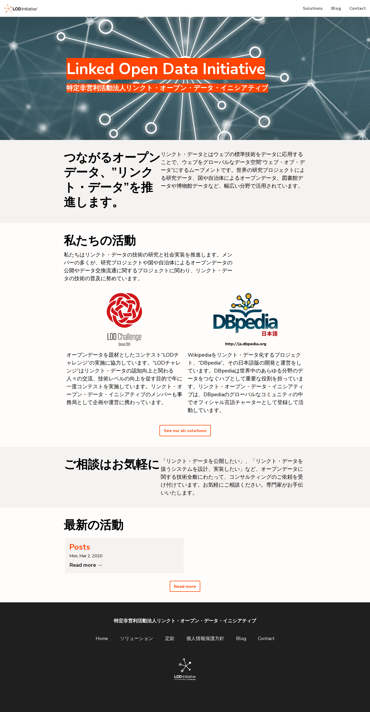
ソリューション (136, 649)
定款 (169, 649)
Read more (185, 596)
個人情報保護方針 (205, 649)
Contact (355, 10)
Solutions (300, 10)
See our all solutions (185, 435)
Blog (329, 10)
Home (102, 649)
